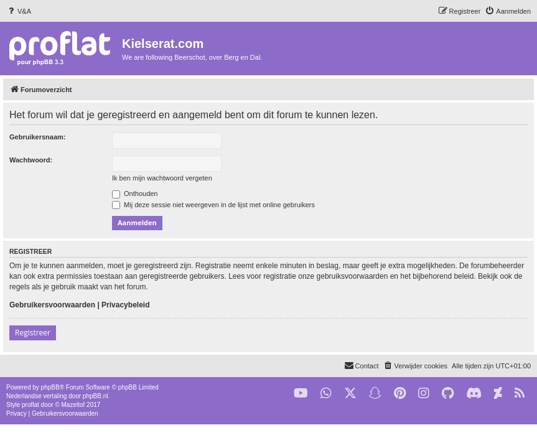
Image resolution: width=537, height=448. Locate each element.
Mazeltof (73, 404)
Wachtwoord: (30, 160)
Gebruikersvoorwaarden (52, 305)
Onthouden (135, 193)
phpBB (50, 387)
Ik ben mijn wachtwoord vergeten (162, 178)
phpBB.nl (95, 396)
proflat (30, 404)
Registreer (32, 332)
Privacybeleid (125, 305)
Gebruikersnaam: (37, 137)
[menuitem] (18, 11)
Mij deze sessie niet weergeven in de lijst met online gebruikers (213, 204)
